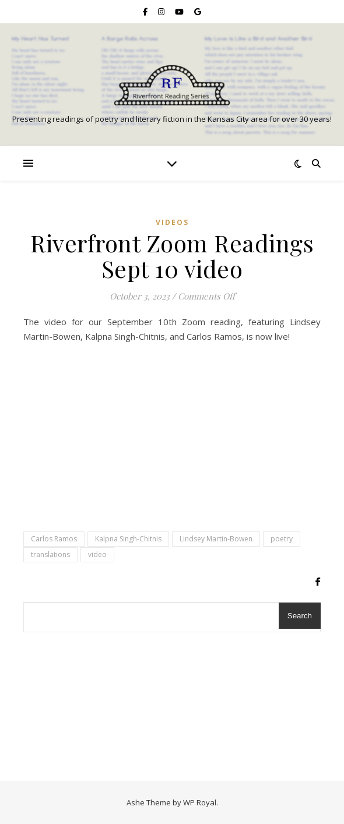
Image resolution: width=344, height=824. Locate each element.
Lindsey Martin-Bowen (216, 539)
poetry (282, 539)
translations (50, 554)
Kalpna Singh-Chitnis (128, 539)
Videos (172, 222)
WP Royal (199, 802)
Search (299, 615)
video (97, 554)
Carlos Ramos (54, 539)
